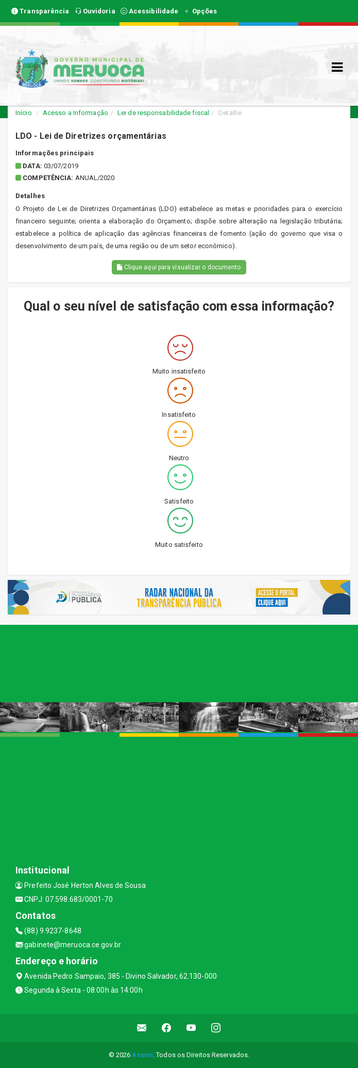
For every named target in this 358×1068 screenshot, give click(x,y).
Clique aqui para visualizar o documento (179, 267)
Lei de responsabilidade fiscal (163, 113)
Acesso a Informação (75, 113)
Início (23, 113)
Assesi (142, 1055)
